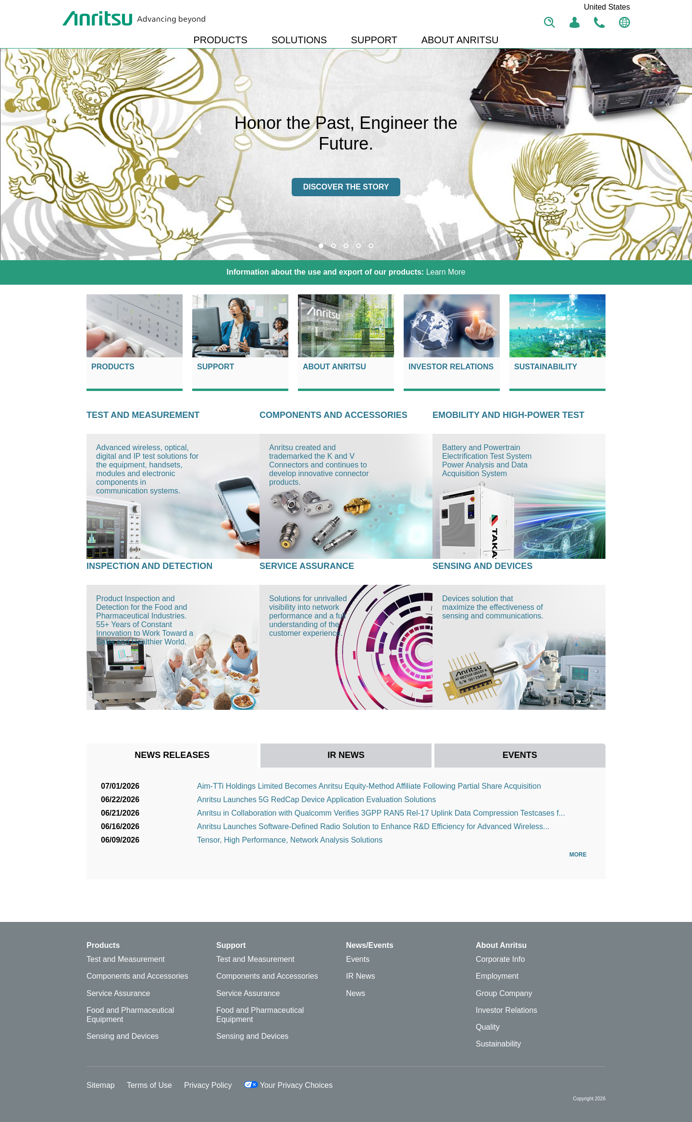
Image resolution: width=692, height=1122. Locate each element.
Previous (14, 154)
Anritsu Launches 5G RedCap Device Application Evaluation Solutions (316, 799)
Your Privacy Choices (288, 1085)
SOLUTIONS (299, 40)
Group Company (504, 993)
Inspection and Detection (149, 566)
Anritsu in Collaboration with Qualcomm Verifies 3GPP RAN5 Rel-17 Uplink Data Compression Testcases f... (381, 813)
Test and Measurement (142, 415)
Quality (488, 1027)
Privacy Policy (208, 1085)
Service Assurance (307, 566)
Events (358, 959)
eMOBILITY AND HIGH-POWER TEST (508, 415)
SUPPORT (374, 40)
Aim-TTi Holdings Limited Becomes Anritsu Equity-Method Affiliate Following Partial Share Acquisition (369, 786)
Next (677, 154)
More (580, 854)
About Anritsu (334, 367)
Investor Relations (451, 367)
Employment (497, 976)
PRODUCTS (220, 40)
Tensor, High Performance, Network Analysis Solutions (290, 840)
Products (113, 367)
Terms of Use (149, 1085)
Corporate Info (500, 959)
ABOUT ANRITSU (460, 40)
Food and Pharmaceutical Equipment (130, 1014)
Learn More (346, 272)
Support (215, 367)
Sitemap (100, 1085)
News (355, 993)
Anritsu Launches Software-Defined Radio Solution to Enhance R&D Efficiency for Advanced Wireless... (373, 826)
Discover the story (346, 187)
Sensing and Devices (482, 566)
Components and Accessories (334, 415)
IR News (360, 976)
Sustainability (545, 367)
